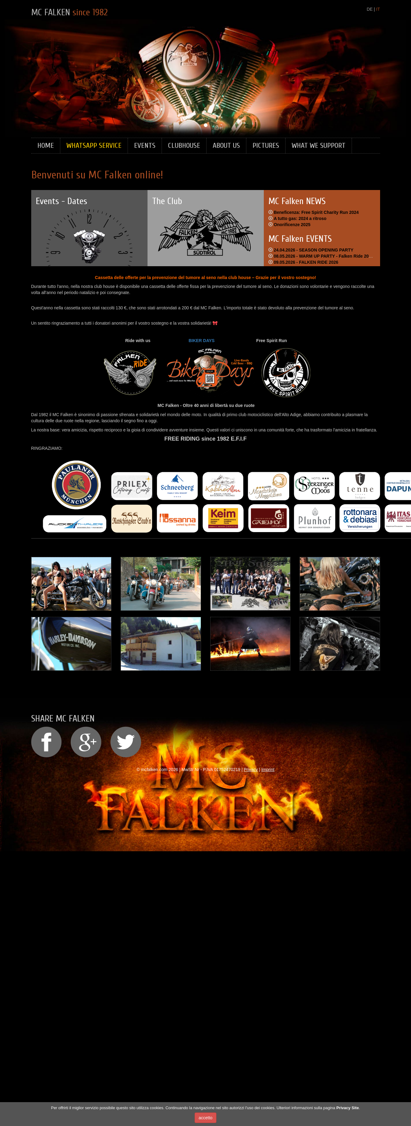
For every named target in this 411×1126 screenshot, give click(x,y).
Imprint (268, 769)
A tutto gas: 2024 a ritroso (300, 218)
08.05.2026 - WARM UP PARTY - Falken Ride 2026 (323, 256)
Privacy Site (347, 1107)
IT (378, 9)
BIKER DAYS (202, 340)
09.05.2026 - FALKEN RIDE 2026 (306, 262)
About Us (226, 145)
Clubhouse (184, 145)
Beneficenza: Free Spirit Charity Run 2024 (316, 212)
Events (144, 145)
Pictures (265, 145)
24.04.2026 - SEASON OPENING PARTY (313, 250)
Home (45, 145)
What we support (319, 145)
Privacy (251, 769)
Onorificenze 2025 (292, 224)
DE (369, 9)
